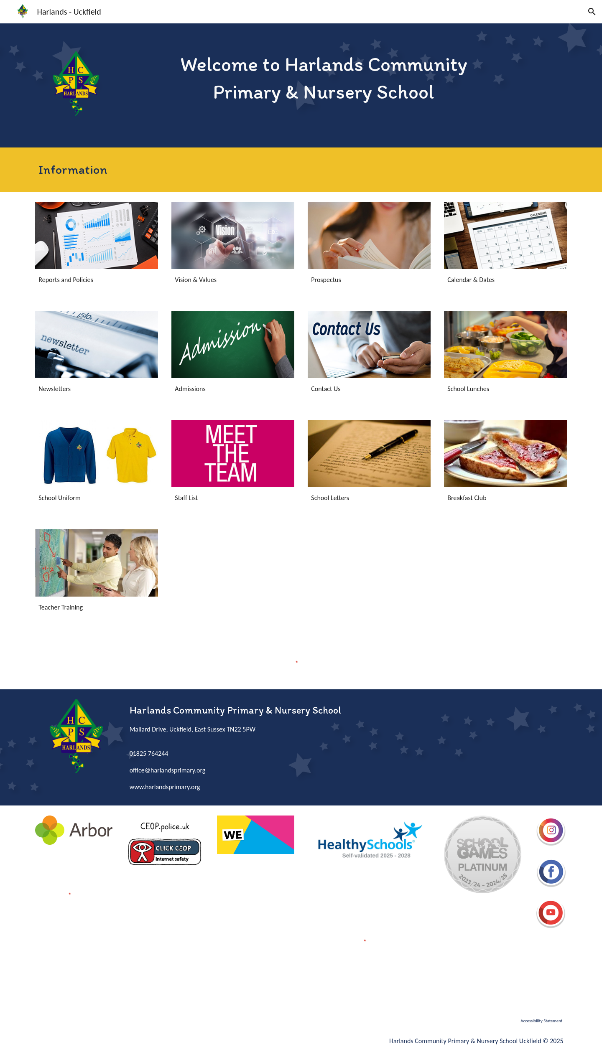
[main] (323, 78)
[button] (592, 12)
